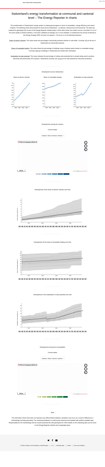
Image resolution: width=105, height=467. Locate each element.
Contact (69, 461)
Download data (60, 461)
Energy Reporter (41, 30)
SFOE (23, 461)
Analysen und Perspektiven (32, 461)
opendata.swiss (65, 441)
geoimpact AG (21, 30)
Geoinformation (44, 461)
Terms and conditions (79, 461)
